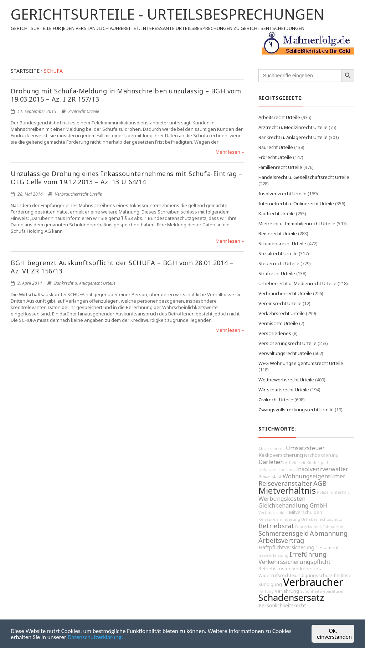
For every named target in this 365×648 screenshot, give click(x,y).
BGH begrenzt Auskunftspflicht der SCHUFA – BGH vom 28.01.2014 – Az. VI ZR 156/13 (122, 266)
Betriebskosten (275, 569)
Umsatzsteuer (305, 448)
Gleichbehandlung (283, 505)
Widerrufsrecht (274, 575)
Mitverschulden (305, 512)
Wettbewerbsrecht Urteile (286, 379)
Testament (327, 548)
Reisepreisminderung (279, 519)
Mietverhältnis (287, 490)
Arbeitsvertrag (281, 540)
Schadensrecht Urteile (282, 243)
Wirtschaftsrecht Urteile (283, 389)
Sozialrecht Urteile (278, 253)
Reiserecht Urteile (277, 233)
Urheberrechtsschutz (321, 519)
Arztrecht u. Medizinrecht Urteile (293, 127)
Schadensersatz (291, 597)
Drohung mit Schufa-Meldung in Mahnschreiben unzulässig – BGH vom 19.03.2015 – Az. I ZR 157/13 (126, 95)
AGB (320, 483)
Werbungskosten (281, 499)
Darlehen (271, 462)
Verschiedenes (274, 333)
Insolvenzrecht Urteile (282, 193)
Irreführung (308, 554)
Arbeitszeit (295, 462)
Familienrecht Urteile (280, 167)
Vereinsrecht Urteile (280, 303)
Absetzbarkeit (271, 448)
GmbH (318, 505)
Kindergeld (317, 462)
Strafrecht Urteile (276, 273)
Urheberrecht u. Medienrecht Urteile (297, 283)
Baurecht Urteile (275, 147)
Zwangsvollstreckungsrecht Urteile (296, 409)
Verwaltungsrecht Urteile (285, 353)
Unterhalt (340, 492)
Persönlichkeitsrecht (282, 605)
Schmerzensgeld (283, 533)
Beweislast (270, 477)
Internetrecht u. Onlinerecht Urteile (296, 203)
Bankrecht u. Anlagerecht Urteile (84, 283)
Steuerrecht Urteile (278, 263)
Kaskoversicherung (280, 455)
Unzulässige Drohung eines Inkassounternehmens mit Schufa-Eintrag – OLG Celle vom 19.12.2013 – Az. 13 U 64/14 (126, 177)
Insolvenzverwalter (322, 469)
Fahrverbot (333, 526)
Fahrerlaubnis (308, 526)
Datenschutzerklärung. (95, 637)
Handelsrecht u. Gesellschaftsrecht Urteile (303, 177)
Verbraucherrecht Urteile (78, 194)
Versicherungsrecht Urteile (287, 343)
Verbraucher (313, 582)
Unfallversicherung (276, 469)
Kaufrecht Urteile (276, 213)
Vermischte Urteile (278, 323)
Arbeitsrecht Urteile (279, 117)
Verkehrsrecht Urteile (281, 313)
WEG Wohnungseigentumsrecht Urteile (300, 363)
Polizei (323, 492)
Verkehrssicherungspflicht (294, 562)
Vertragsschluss (273, 512)
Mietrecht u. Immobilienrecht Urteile (296, 223)
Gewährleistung (273, 555)
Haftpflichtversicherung (286, 547)
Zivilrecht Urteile (83, 111)
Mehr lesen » (230, 152)
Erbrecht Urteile (275, 157)
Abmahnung (329, 533)
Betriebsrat (276, 525)
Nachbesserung (321, 455)
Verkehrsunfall (309, 569)
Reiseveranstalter (285, 483)
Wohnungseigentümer (314, 476)
